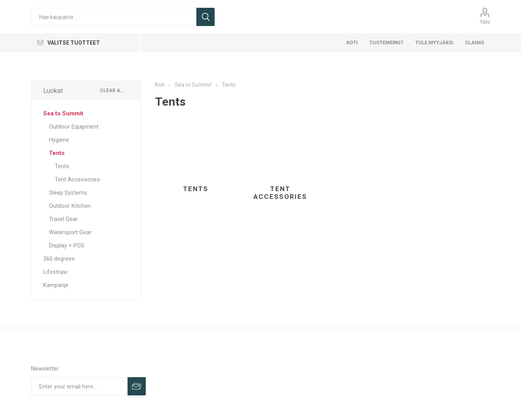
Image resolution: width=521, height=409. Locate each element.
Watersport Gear (70, 232)
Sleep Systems (68, 192)
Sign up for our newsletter (137, 386)
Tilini (485, 22)
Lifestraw (55, 271)
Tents (195, 189)
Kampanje (55, 285)
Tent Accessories (280, 192)
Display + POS (66, 245)
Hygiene (59, 139)
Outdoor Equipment (73, 126)
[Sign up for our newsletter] (79, 386)
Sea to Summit (63, 113)
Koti (159, 85)
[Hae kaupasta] (113, 17)
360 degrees (59, 258)
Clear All (112, 90)
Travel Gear (63, 219)
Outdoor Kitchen (70, 205)
